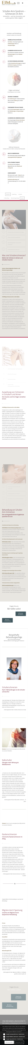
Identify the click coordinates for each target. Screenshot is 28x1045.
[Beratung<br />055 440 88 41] (21, 614)
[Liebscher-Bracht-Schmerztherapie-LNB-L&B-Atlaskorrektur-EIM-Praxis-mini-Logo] (11, 3)
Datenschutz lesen (19, 1042)
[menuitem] (14, 3)
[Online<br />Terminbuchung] (7, 620)
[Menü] (18, 3)
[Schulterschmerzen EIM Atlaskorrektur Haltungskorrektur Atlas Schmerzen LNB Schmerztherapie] (14, 668)
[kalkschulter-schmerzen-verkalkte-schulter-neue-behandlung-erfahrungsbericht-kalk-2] (14, 737)
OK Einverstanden (9, 1042)
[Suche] (14, 3)
